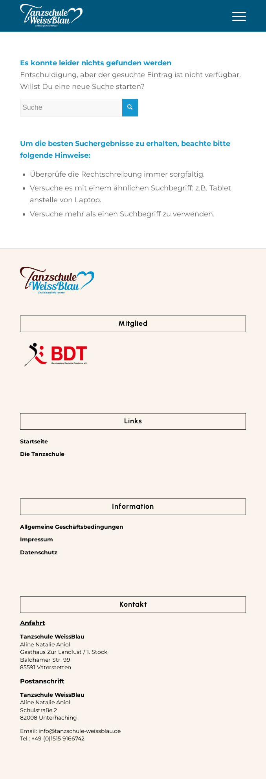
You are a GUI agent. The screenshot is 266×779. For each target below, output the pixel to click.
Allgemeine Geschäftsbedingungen (71, 526)
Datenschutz (38, 552)
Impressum (36, 539)
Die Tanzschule (42, 454)
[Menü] (235, 15)
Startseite (34, 441)
